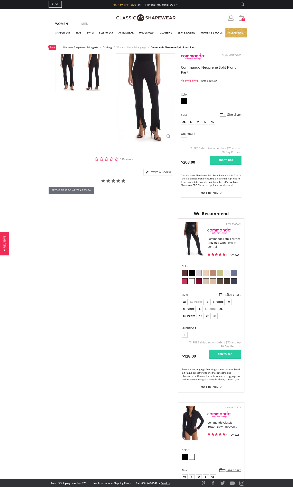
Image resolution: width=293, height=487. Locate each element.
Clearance (236, 32)
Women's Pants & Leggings (131, 47)
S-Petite (88, 306)
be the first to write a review (71, 190)
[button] (4, 243)
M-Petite (110, 306)
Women (61, 24)
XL (212, 122)
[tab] (158, 172)
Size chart (234, 114)
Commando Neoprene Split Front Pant (173, 47)
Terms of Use (79, 469)
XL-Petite (67, 313)
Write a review (209, 80)
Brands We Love (177, 429)
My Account (124, 422)
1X (78, 313)
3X (92, 313)
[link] (208, 461)
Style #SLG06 (133, 227)
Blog (55, 4)
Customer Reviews (179, 422)
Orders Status (125, 429)
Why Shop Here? (177, 416)
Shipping (121, 435)
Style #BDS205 (231, 227)
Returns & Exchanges (130, 441)
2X (85, 313)
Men (85, 24)
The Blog (172, 435)
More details (209, 193)
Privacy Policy (176, 441)
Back (52, 47)
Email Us (165, 483)
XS (184, 122)
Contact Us (123, 448)
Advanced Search (127, 416)
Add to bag (226, 160)
